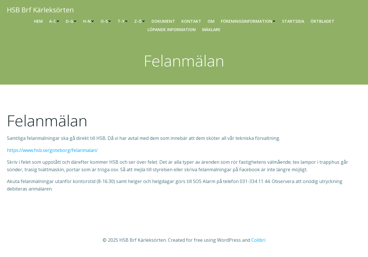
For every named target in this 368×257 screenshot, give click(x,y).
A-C (54, 21)
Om (211, 21)
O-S (106, 21)
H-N (88, 21)
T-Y (123, 21)
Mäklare (211, 29)
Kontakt (191, 21)
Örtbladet (322, 21)
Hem (38, 21)
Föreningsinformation (248, 21)
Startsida (293, 21)
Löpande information (171, 29)
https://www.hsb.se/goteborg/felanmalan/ (52, 150)
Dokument (163, 21)
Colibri (258, 240)
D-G (71, 21)
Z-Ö (139, 21)
